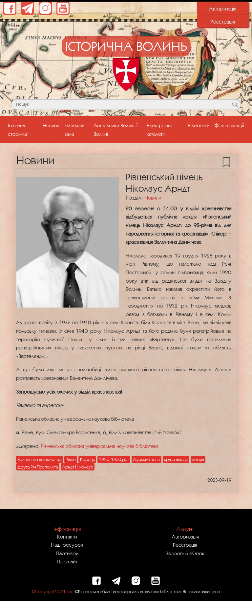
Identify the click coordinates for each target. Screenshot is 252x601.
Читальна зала (74, 129)
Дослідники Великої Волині (115, 129)
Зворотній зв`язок (185, 553)
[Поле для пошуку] (126, 104)
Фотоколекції (229, 125)
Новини (51, 125)
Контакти (67, 536)
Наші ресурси (67, 545)
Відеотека (198, 125)
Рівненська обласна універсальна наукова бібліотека (99, 446)
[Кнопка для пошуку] (235, 104)
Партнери (67, 553)
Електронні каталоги (159, 129)
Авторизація (222, 8)
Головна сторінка (24, 129)
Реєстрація (223, 22)
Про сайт (67, 561)
